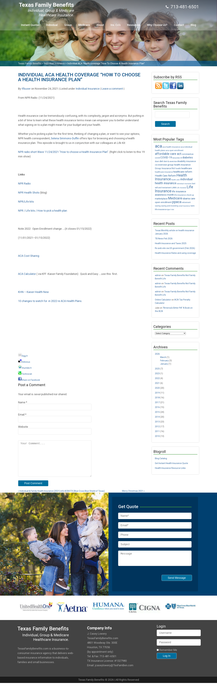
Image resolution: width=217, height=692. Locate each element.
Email (21, 414)
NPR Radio (24, 183)
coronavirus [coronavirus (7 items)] (187, 154)
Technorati (25, 374)
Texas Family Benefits (46, 5)
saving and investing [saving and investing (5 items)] (169, 206)
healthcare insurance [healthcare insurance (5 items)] (164, 172)
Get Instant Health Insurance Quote (171, 463)
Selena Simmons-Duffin (65, 138)
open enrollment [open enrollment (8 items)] (163, 202)
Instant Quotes (30, 25)
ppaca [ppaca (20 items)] (176, 202)
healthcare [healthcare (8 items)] (186, 168)
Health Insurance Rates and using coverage (175, 253)
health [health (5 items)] (178, 168)
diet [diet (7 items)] (161, 161)
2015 (157, 412)
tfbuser (26, 88)
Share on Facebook (29, 380)
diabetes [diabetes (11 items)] (187, 157)
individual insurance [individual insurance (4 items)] (184, 184)
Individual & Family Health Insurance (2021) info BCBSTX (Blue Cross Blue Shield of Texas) (61, 497)
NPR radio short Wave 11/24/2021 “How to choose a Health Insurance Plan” (63, 151)
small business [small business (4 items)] (184, 206)
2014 (157, 417)
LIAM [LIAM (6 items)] (174, 187)
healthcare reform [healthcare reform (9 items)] (182, 171)
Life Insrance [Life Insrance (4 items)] (181, 188)
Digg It (23, 356)
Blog (193, 25)
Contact (179, 25)
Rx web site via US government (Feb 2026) (175, 248)
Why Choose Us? (157, 25)
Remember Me (167, 659)
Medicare (84, 25)
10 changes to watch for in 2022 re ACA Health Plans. (50, 301)
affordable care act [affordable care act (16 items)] (168, 154)
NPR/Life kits (26, 201)
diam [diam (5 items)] (157, 161)
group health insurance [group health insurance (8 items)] (179, 164)
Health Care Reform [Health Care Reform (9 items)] (165, 175)
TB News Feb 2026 (164, 238)
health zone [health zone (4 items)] (175, 180)
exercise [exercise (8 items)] (162, 164)
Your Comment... (54, 461)
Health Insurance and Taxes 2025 (170, 243)
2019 (157, 393)
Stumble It (24, 368)
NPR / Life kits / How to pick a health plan (42, 210)
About (100, 25)
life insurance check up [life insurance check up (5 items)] (184, 195)
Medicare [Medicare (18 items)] (175, 198)
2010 (157, 436)
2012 (157, 426)
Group (68, 25)
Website (23, 426)
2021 (157, 383)
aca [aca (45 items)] (158, 146)
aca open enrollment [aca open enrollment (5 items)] (174, 150)
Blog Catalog (161, 458)
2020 (157, 388)
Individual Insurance (88, 88)
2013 (157, 421)
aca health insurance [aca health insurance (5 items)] (171, 147)
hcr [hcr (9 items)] (173, 168)
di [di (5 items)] (181, 158)
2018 (157, 397)
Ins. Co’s (116, 25)
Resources (133, 25)
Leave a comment (112, 88)
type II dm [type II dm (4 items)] (170, 210)
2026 (157, 354)
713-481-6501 (185, 6)
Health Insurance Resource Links (170, 468)
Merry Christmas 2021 (133, 497)
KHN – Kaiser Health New (33, 292)
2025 (157, 368)
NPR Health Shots (28, 192)
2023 (157, 373)
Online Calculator (163, 299)
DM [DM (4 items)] (156, 165)
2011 (157, 431)
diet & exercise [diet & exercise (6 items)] (170, 161)
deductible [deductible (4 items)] (176, 158)
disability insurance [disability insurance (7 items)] (186, 161)
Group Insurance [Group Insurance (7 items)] (163, 168)
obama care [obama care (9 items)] (189, 198)
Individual (52, 25)
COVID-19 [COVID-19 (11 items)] (166, 157)
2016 (157, 407)
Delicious (24, 362)
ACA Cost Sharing (28, 255)
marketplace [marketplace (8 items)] (161, 198)
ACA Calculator (27, 273)
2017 (157, 402)
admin (158, 275)
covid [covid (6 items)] (157, 157)
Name (21, 402)
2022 (157, 378)
